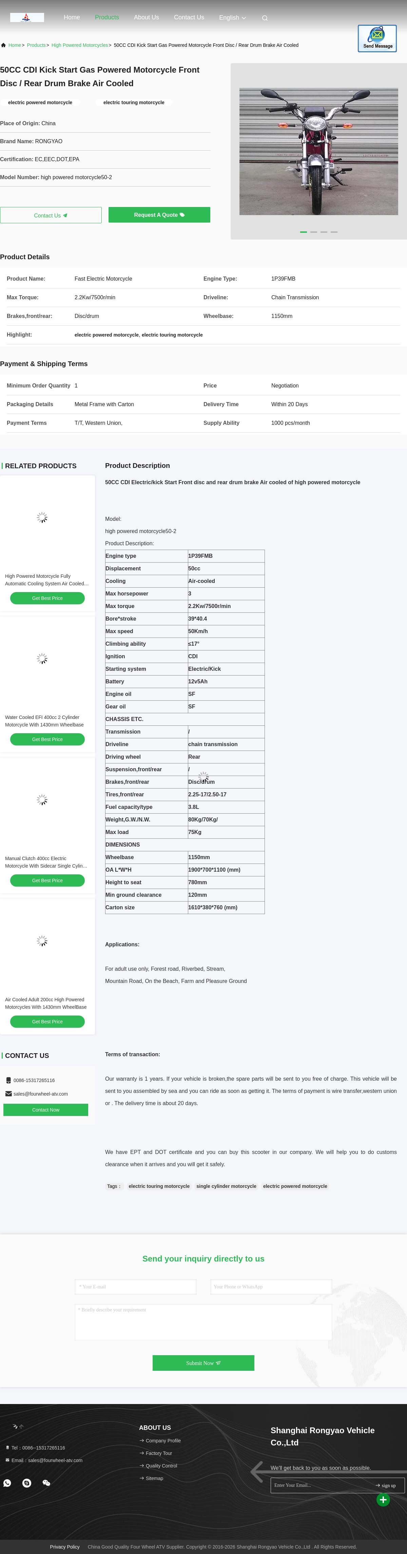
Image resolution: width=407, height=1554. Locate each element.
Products (107, 17)
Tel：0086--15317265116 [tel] (35, 1448)
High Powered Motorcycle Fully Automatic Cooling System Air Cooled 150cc (44, 583)
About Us (146, 17)
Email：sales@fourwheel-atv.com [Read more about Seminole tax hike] (43, 1460)
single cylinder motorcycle (226, 1186)
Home (72, 17)
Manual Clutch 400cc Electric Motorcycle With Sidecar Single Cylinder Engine (47, 866)
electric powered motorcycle (295, 1186)
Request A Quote (159, 215)
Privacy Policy (65, 1547)
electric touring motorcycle (159, 1186)
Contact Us (189, 17)
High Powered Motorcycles (80, 45)
